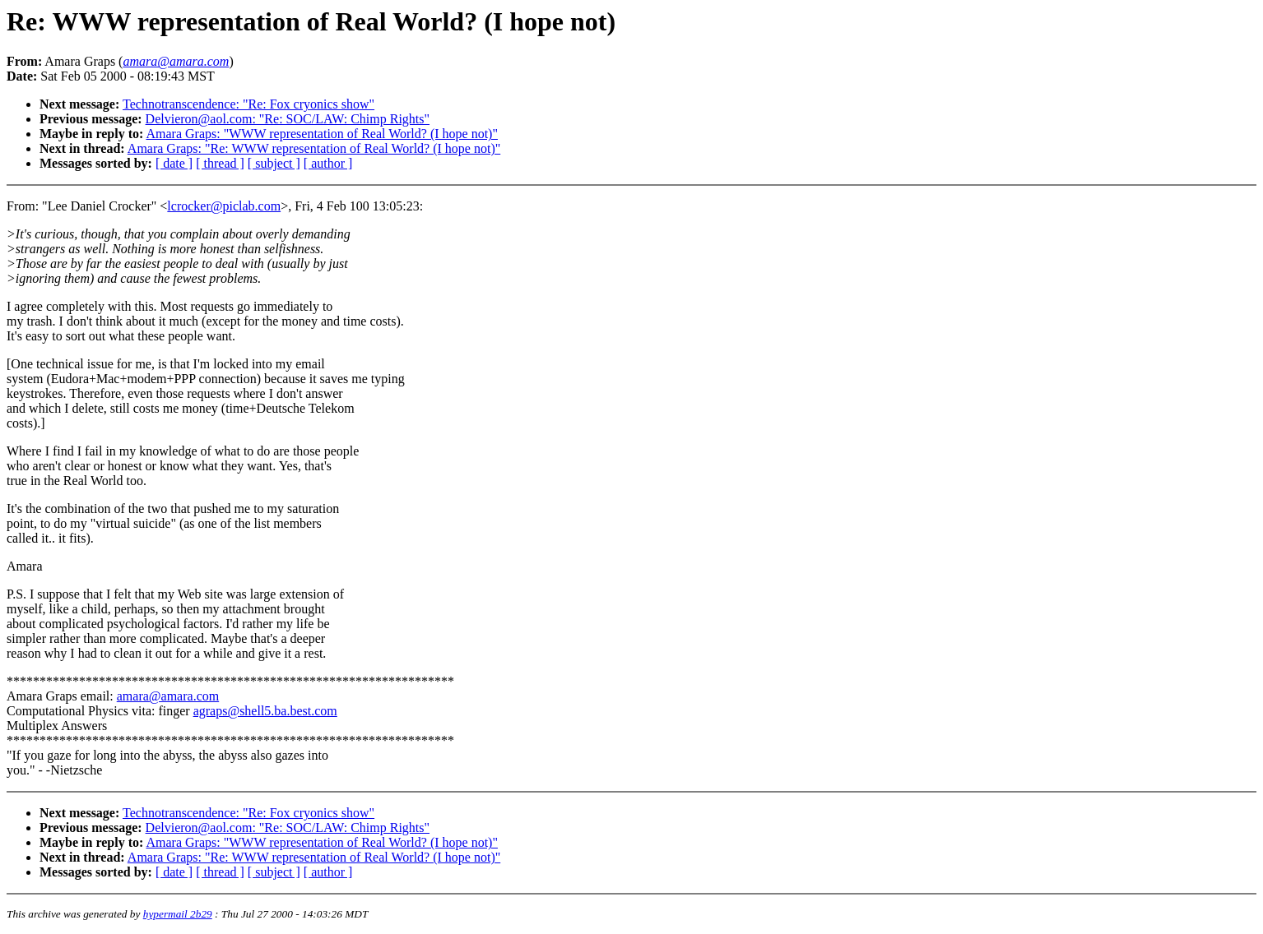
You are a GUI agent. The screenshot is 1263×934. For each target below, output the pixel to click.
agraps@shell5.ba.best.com (265, 711)
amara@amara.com (168, 696)
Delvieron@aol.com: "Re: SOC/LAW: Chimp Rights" (288, 119)
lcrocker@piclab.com (224, 206)
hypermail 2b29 (177, 914)
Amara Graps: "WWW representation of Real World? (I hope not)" (321, 134)
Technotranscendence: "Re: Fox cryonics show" (248, 104)
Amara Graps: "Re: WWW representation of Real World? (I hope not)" (314, 148)
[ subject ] (274, 163)
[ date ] (174, 163)
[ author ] (328, 163)
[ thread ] (220, 163)
